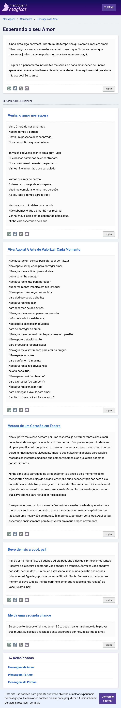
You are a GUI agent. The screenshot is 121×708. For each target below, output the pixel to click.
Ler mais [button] (35, 702)
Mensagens (9, 19)
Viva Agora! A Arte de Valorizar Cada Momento (44, 249)
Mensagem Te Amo (20, 674)
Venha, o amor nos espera (28, 115)
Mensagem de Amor (47, 19)
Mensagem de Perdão (22, 682)
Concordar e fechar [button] (108, 698)
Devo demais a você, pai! (27, 550)
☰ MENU (109, 7)
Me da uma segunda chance (29, 615)
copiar (108, 88)
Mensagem (26, 19)
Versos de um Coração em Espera (34, 426)
